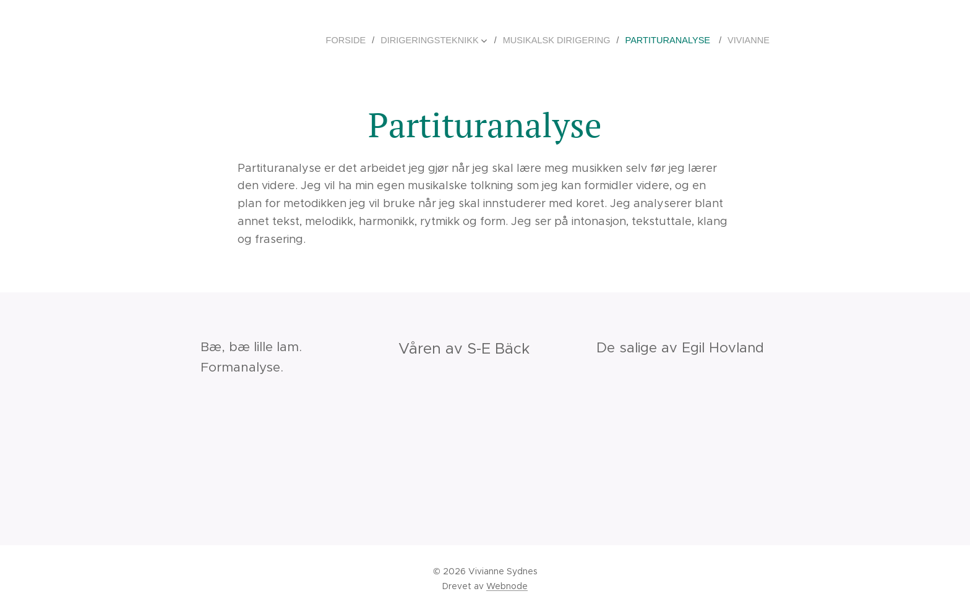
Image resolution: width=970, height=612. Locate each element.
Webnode (507, 586)
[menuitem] (362, 40)
